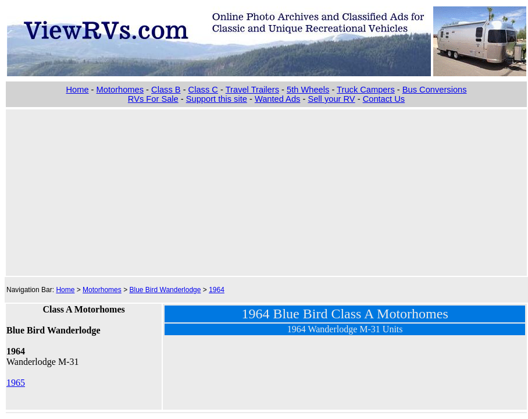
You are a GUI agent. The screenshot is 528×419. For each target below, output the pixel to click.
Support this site (216, 99)
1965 (15, 383)
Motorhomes (120, 89)
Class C (203, 89)
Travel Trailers (252, 89)
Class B (166, 89)
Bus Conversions (434, 89)
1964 (216, 290)
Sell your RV (331, 99)
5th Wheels (308, 89)
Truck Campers (366, 89)
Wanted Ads (277, 99)
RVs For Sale (153, 99)
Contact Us (384, 99)
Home (77, 89)
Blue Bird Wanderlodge (165, 290)
